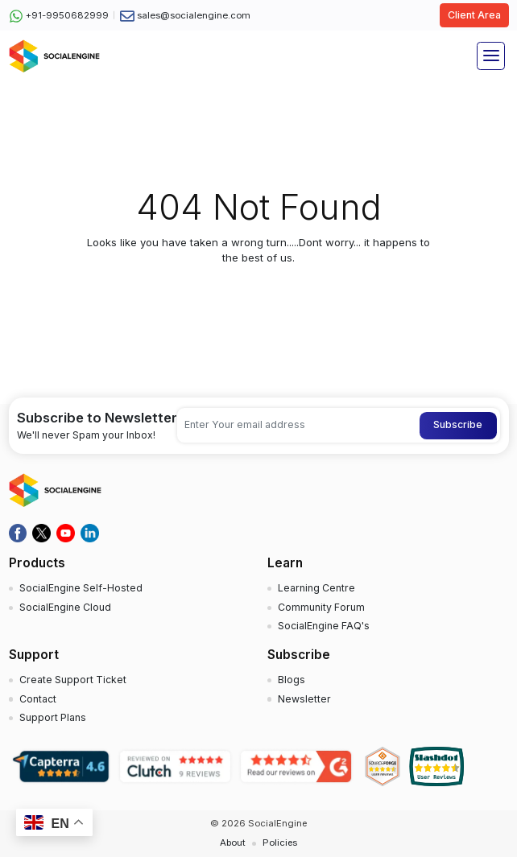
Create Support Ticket (72, 680)
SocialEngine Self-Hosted (81, 588)
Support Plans (52, 717)
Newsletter (304, 699)
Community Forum (321, 607)
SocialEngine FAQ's (324, 626)
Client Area (474, 15)
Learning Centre (316, 588)
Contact (37, 699)
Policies (280, 842)
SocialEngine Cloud (65, 607)
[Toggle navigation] (491, 56)
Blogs (291, 680)
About (233, 842)
